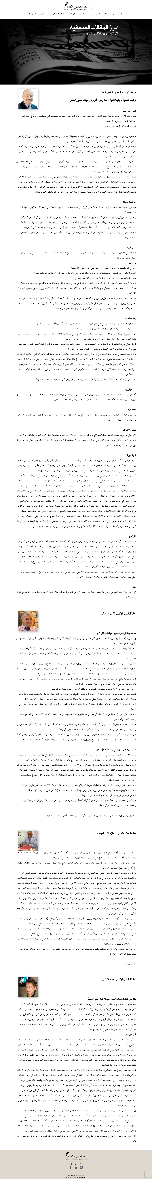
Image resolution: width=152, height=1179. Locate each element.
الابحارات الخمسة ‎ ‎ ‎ (94, 14)
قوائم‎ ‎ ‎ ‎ (42, 14)
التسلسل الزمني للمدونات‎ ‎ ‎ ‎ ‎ (56, 14)
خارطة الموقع (71, 14)
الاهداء (105, 14)
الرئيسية (120, 14)
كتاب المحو (82, 14)
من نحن (112, 14)
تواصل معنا (32, 14)
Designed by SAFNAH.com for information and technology (76, 1177)
